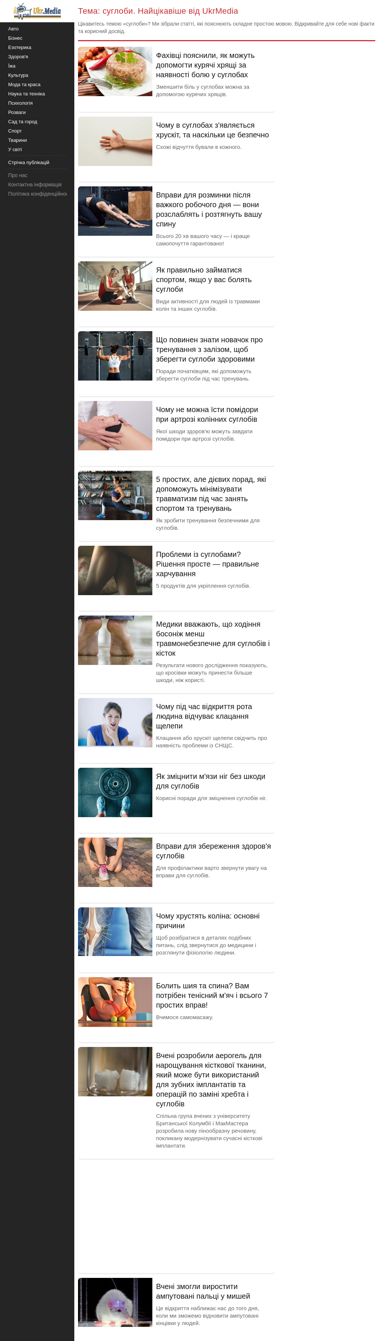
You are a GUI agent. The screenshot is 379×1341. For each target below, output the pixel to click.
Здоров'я (18, 56)
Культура (18, 75)
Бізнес (15, 38)
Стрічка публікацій (28, 162)
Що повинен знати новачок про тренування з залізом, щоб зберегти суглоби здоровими (209, 349)
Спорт (15, 131)
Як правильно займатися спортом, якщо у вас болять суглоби (204, 279)
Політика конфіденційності (40, 194)
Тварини (17, 140)
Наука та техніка (26, 94)
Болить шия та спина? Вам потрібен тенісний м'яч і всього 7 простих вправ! (212, 995)
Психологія (20, 103)
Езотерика (19, 47)
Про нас (17, 175)
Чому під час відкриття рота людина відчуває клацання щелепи (204, 716)
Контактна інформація (35, 184)
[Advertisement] (176, 1215)
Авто (13, 29)
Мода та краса (24, 84)
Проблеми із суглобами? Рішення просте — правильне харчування (207, 564)
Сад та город (22, 121)
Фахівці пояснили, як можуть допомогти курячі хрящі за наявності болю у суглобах (205, 65)
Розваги (17, 112)
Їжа (12, 66)
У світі (15, 149)
